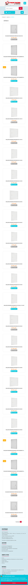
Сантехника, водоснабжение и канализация (9, 548)
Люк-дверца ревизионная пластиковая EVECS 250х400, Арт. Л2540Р (14, 305)
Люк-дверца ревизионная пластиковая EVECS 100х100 (14, 98)
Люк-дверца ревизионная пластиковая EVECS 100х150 (14, 118)
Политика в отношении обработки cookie (9, 540)
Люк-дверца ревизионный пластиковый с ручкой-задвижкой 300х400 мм (15, 56)
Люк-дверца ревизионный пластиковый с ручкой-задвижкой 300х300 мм (15, 77)
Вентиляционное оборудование (7, 551)
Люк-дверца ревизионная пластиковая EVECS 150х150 (14, 139)
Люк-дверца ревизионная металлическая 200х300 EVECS (14, 492)
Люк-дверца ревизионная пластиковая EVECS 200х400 (14, 264)
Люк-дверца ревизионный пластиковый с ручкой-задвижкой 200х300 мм (15, 471)
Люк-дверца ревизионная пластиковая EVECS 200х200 (14, 201)
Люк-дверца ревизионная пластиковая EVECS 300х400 (14, 346)
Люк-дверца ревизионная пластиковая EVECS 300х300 (14, 326)
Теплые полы (4, 560)
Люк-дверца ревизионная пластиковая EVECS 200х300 (14, 243)
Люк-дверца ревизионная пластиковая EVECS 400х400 (14, 388)
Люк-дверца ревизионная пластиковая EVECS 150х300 (14, 181)
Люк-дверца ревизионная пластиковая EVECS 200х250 (14, 222)
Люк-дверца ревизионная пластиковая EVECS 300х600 (14, 367)
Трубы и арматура (5, 561)
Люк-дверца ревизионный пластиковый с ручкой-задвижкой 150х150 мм (15, 450)
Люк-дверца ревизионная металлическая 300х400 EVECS (14, 512)
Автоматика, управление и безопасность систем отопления (12, 559)
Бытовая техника (5, 549)
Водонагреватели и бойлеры (7, 547)
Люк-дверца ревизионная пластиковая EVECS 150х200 (14, 160)
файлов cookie (9, 580)
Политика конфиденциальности (7, 538)
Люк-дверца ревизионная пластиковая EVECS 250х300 (14, 284)
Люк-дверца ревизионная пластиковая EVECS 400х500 (14, 409)
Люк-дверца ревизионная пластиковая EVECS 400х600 (14, 429)
